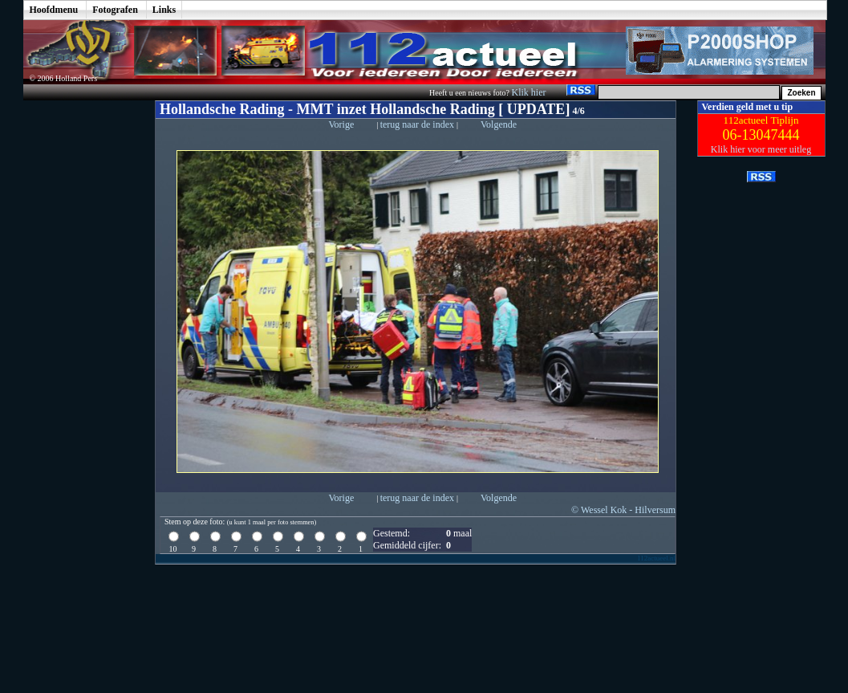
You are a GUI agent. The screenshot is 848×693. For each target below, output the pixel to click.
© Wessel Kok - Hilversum (623, 510)
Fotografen (115, 9)
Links (164, 9)
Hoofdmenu (54, 9)
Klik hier (529, 92)
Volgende (499, 124)
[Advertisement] (77, 341)
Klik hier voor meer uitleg (761, 149)
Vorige (341, 124)
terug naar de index (418, 124)
